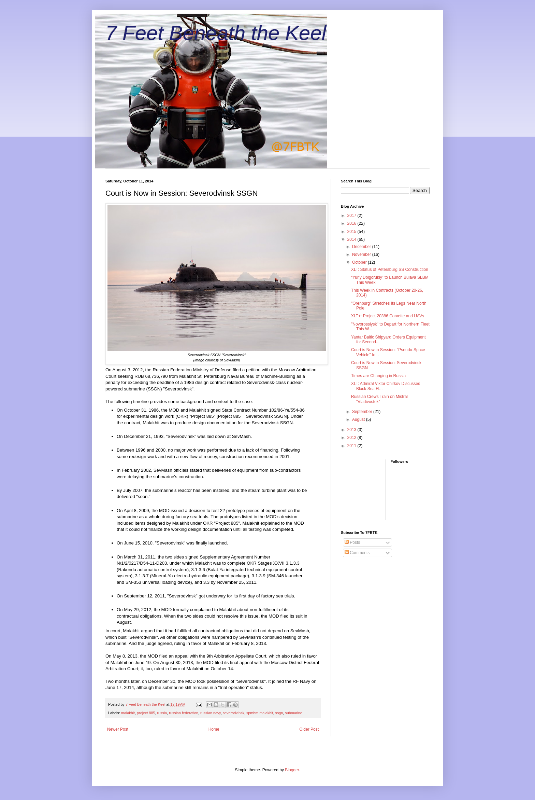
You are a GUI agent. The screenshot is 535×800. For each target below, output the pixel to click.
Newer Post (117, 729)
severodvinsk (233, 713)
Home (213, 729)
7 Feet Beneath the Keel (215, 33)
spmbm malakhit (259, 713)
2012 (352, 437)
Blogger (292, 770)
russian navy (210, 713)
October (360, 262)
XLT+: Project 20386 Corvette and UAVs (387, 316)
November (362, 254)
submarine (293, 713)
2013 (352, 429)
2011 (352, 445)
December (362, 246)
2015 (352, 231)
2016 (352, 223)
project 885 (146, 713)
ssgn (279, 713)
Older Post (309, 729)
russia (162, 713)
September (362, 411)
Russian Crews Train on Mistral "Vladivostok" (379, 399)
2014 (352, 239)
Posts (352, 542)
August (359, 419)
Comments (357, 552)
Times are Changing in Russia (378, 375)
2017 (352, 215)
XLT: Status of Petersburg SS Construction (389, 269)
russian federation (183, 713)
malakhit (128, 713)
